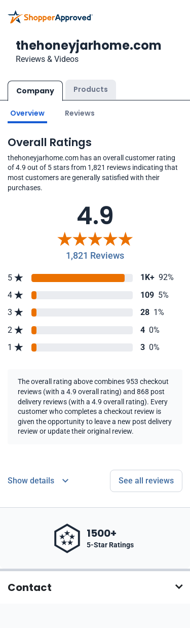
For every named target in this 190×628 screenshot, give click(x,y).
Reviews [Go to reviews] (80, 113)
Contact (30, 587)
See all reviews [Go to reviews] (146, 480)
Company (35, 91)
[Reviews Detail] (38, 481)
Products (90, 89)
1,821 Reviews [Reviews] (95, 255)
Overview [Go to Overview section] (27, 113)
